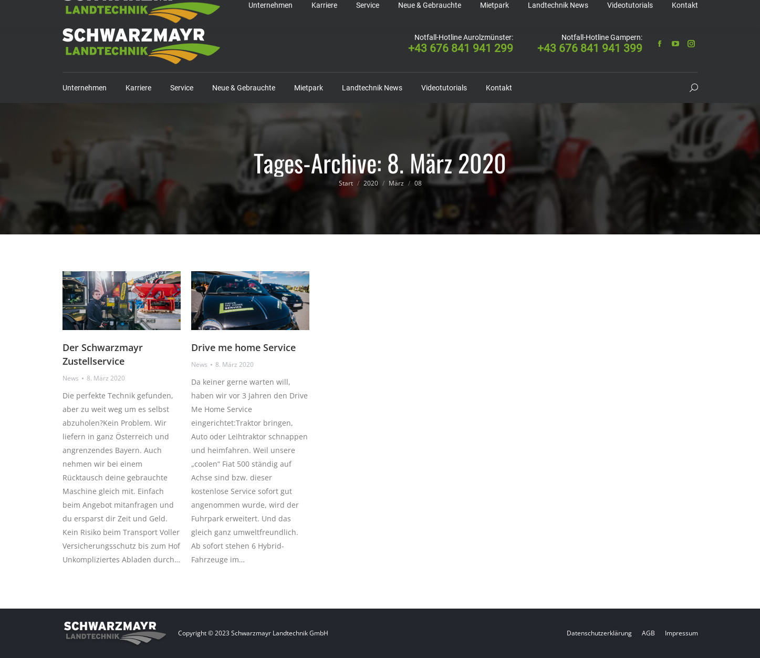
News (71, 378)
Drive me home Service (243, 347)
